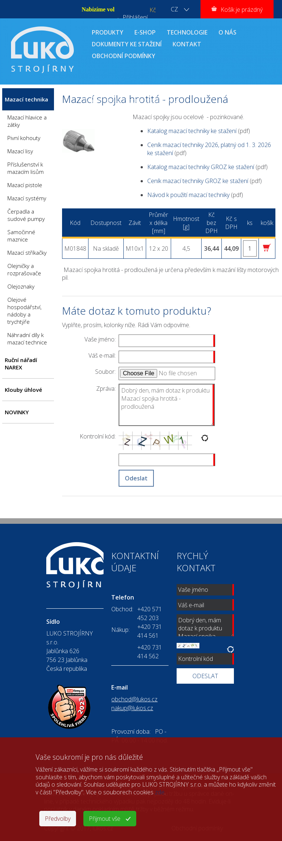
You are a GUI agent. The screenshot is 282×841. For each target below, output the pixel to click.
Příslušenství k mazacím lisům (25, 168)
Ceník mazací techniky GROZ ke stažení (197, 181)
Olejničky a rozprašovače (24, 269)
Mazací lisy (20, 151)
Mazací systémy (26, 198)
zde (159, 792)
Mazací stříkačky (27, 252)
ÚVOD (92, 92)
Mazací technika (139, 92)
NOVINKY (17, 412)
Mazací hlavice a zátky (27, 121)
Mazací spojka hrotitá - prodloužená (131, 100)
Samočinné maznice (21, 235)
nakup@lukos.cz (132, 708)
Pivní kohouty (23, 138)
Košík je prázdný (242, 10)
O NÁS (227, 32)
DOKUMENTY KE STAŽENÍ (127, 44)
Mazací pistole (24, 185)
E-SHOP (145, 32)
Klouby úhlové (23, 389)
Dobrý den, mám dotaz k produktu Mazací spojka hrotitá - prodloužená (167, 405)
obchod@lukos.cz (134, 699)
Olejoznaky (21, 286)
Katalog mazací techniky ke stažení (191, 131)
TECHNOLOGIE (187, 32)
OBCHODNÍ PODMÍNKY (123, 56)
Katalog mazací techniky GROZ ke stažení (200, 167)
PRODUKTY (107, 32)
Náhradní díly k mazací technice (27, 338)
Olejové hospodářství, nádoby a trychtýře (24, 310)
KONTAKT (187, 44)
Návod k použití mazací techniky (188, 195)
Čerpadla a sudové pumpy (26, 215)
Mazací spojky (214, 92)
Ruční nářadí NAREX (21, 363)
